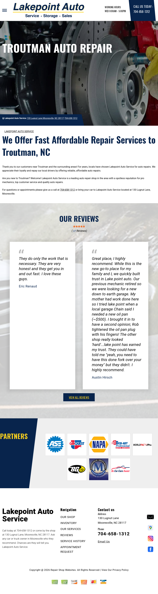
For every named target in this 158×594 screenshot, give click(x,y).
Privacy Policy (121, 570)
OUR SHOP (67, 517)
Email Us (104, 541)
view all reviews (79, 397)
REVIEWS (66, 535)
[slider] (79, 226)
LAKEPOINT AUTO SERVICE (19, 131)
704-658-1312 (141, 11)
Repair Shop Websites (63, 570)
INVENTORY (68, 523)
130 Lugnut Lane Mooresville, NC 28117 (45, 118)
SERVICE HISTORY (72, 541)
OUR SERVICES (70, 529)
